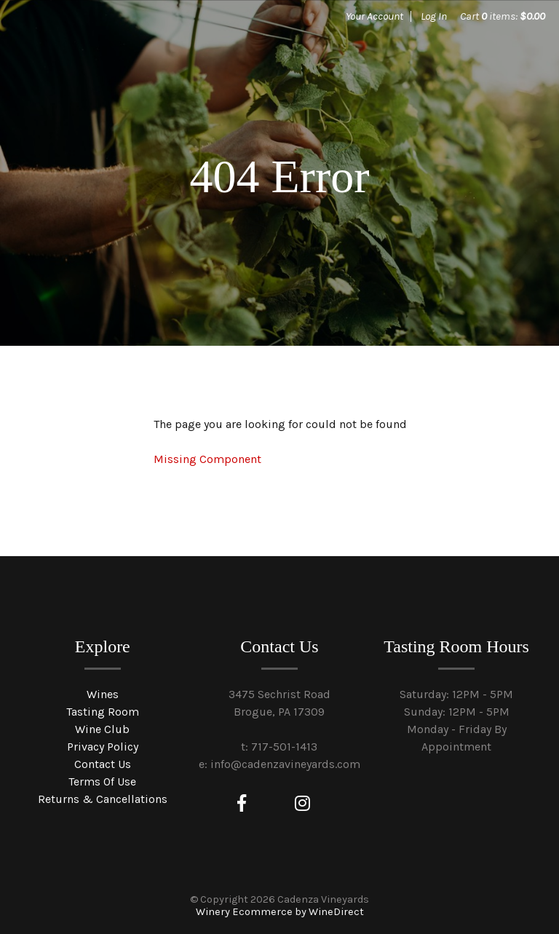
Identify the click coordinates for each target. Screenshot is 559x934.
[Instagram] (302, 803)
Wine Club (102, 729)
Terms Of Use (102, 781)
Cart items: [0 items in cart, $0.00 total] (502, 16)
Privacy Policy (102, 746)
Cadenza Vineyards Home (124, 65)
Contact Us (102, 764)
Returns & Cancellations (102, 799)
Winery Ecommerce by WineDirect (280, 912)
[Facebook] (241, 803)
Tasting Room (102, 712)
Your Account (374, 16)
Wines (103, 694)
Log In (434, 16)
